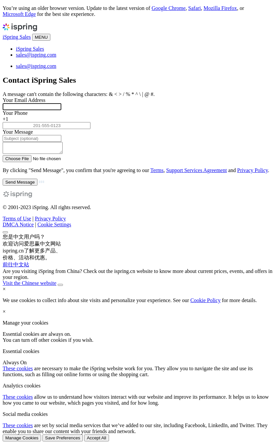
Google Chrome (168, 8)
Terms (157, 172)
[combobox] (138, 119)
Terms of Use (17, 220)
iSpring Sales (17, 37)
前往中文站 (16, 266)
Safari (194, 8)
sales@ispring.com (36, 55)
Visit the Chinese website (29, 285)
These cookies (18, 370)
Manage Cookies (21, 439)
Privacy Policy (252, 172)
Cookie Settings (54, 226)
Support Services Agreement (196, 172)
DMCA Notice (18, 226)
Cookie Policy (206, 302)
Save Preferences (62, 439)
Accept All (96, 439)
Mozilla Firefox (220, 8)
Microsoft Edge (19, 14)
